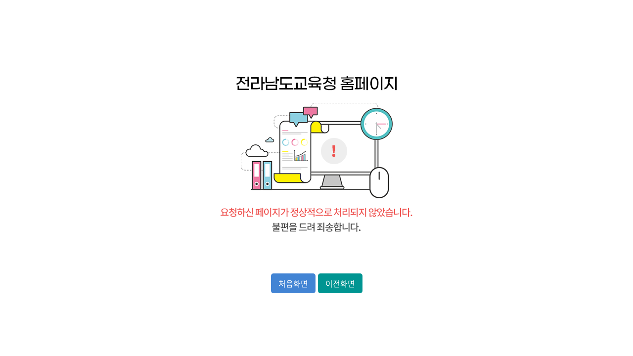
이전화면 (340, 283)
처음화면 (293, 283)
